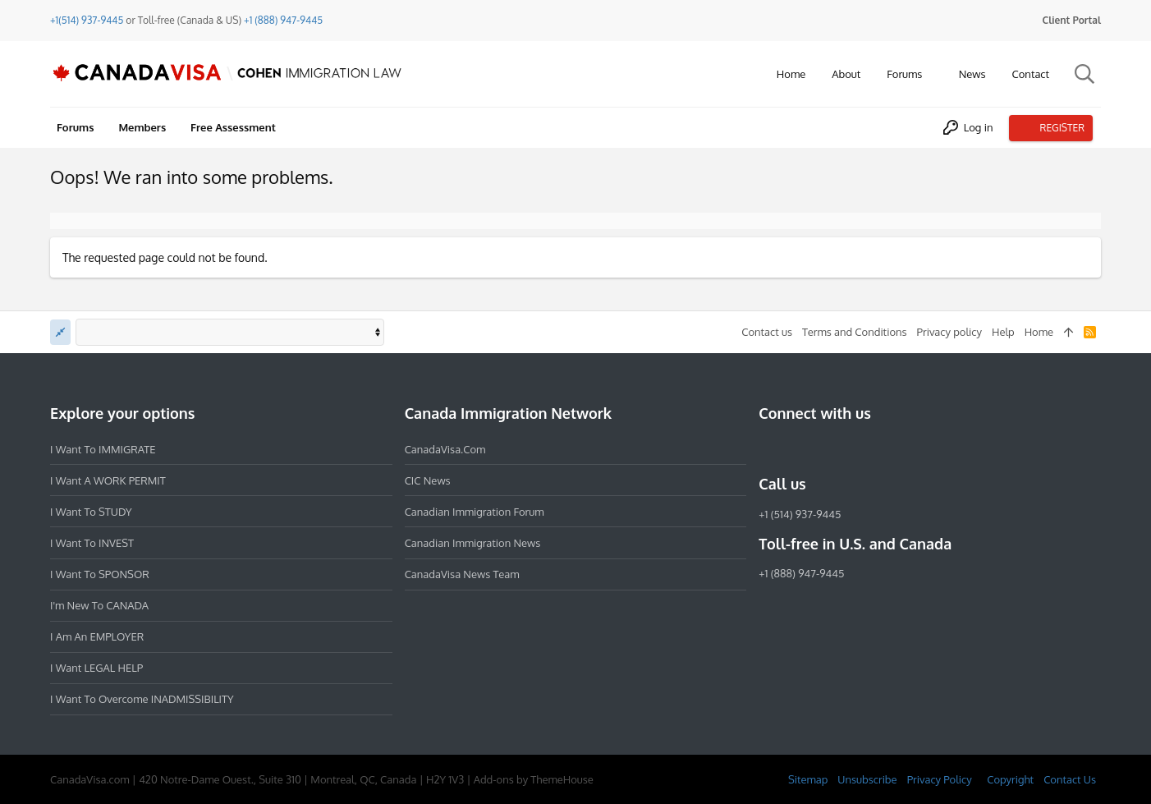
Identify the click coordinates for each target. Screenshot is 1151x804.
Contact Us (1069, 779)
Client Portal (1072, 20)
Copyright (1010, 779)
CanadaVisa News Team (462, 574)
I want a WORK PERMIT (108, 480)
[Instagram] (798, 448)
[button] (934, 74)
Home (1039, 331)
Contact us (766, 331)
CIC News (428, 480)
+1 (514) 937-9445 (800, 514)
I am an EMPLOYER (97, 636)
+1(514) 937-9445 (86, 20)
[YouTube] (886, 448)
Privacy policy (949, 331)
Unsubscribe (866, 779)
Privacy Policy (939, 779)
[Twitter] (857, 448)
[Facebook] (768, 448)
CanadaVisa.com (445, 449)
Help (1003, 331)
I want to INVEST (92, 542)
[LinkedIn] (827, 448)
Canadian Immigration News (473, 542)
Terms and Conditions (854, 331)
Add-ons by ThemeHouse (534, 779)
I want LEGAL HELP (96, 667)
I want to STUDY (90, 511)
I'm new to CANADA (99, 605)
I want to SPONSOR (99, 574)
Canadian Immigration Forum (474, 511)
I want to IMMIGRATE (103, 449)
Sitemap (808, 779)
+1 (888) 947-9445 (283, 20)
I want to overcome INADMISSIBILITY (142, 698)
